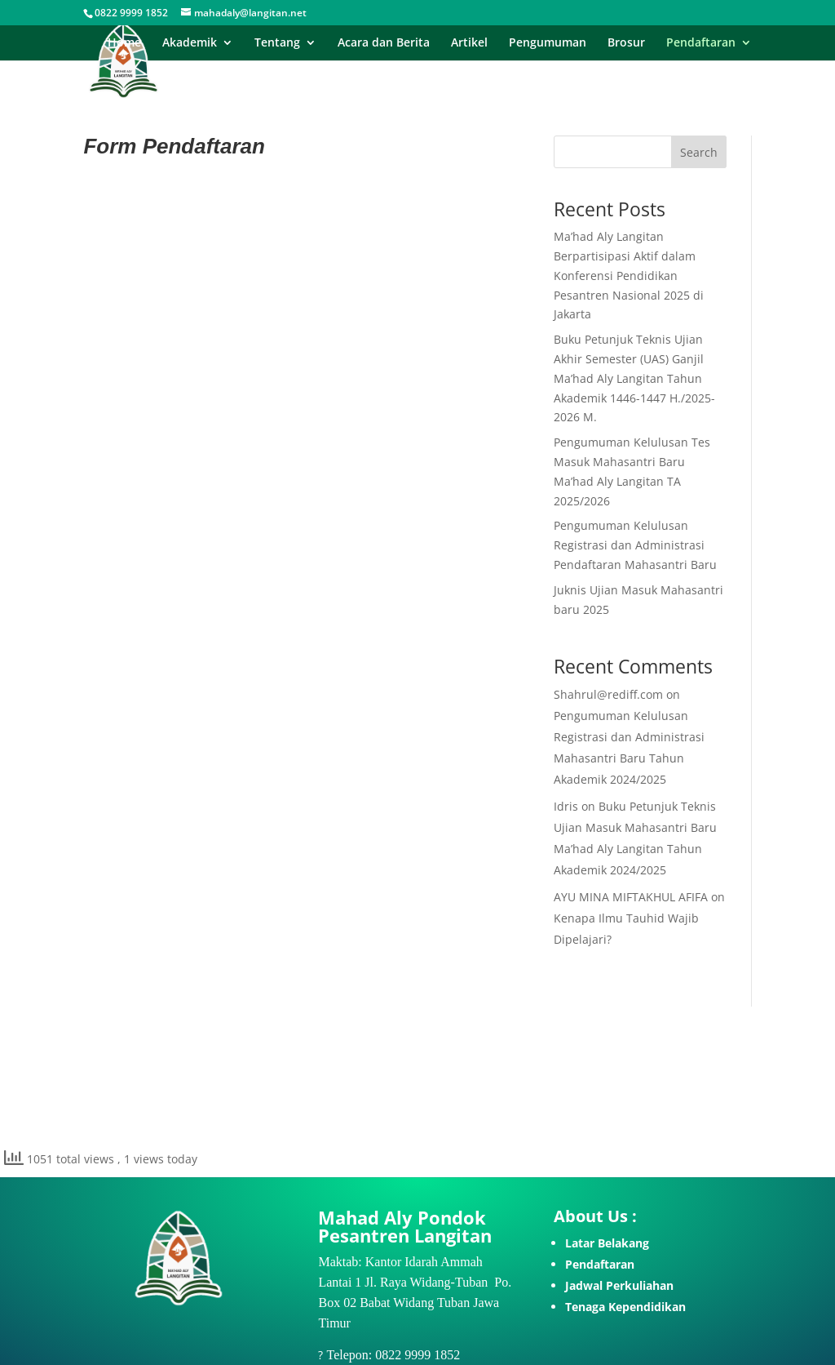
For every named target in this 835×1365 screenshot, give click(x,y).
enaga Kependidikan (629, 1306)
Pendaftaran (701, 43)
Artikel (469, 43)
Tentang (277, 43)
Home (124, 43)
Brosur (626, 43)
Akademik (189, 43)
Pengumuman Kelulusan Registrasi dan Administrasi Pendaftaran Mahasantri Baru (635, 545)
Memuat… (299, 619)
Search (699, 152)
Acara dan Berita (384, 43)
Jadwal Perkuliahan (619, 1285)
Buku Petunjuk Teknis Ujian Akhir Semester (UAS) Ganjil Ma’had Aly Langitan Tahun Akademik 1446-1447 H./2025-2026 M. (634, 378)
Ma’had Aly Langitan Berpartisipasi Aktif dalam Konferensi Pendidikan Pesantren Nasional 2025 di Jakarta (629, 275)
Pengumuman (547, 43)
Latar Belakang (607, 1243)
